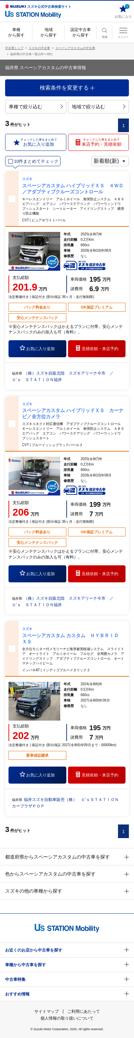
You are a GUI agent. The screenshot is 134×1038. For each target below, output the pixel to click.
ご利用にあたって (83, 1011)
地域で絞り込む (98, 106)
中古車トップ (14, 48)
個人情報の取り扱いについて (67, 1018)
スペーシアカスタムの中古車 (75, 48)
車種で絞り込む (36, 106)
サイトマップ (46, 1011)
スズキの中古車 (39, 48)
